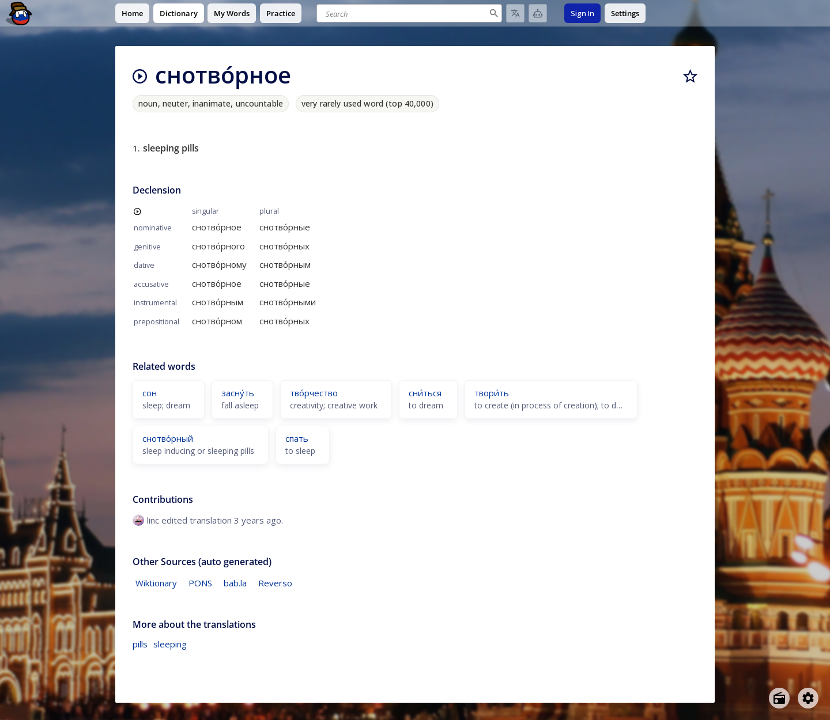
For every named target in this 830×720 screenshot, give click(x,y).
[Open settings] (808, 698)
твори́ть (491, 393)
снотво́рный (167, 438)
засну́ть (237, 393)
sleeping (170, 644)
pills (140, 644)
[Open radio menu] (779, 698)
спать (296, 438)
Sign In (582, 13)
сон (149, 393)
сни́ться (425, 393)
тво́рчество (314, 393)
